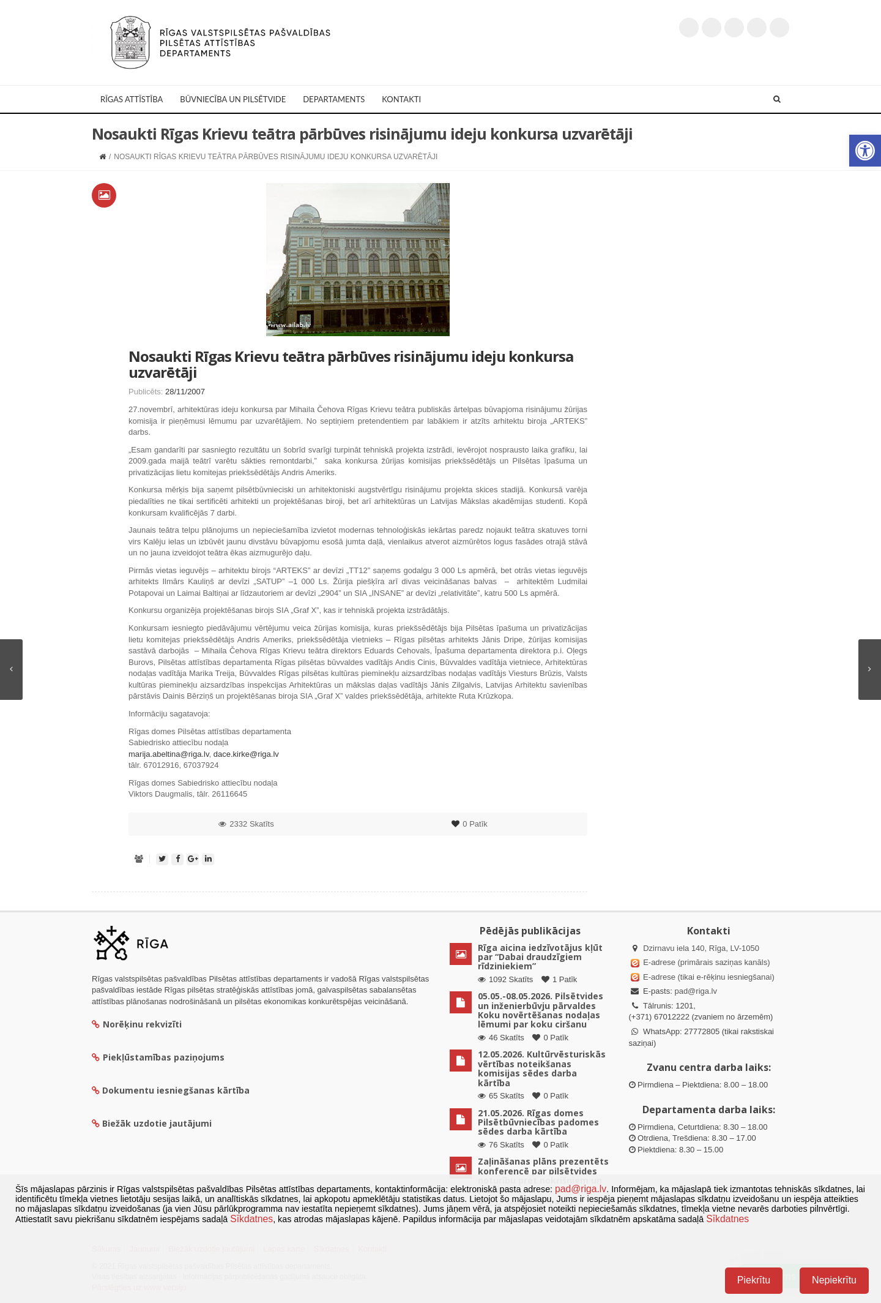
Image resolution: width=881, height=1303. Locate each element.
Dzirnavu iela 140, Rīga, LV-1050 (701, 948)
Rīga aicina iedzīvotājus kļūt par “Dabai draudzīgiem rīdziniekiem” (540, 957)
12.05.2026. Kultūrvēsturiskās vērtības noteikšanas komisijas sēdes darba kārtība (542, 1068)
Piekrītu (753, 1280)
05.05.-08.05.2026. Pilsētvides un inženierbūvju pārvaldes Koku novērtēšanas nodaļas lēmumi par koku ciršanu (540, 1010)
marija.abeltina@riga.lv (168, 754)
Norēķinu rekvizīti (137, 1024)
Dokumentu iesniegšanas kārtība (176, 1090)
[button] (865, 151)
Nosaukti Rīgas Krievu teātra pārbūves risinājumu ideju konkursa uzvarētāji (350, 364)
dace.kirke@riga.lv (246, 754)
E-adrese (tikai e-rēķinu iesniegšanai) (708, 977)
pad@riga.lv (695, 991)
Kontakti (401, 99)
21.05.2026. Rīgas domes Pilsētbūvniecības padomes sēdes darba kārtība (538, 1122)
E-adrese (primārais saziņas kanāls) (706, 962)
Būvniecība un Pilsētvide (233, 99)
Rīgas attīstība (131, 99)
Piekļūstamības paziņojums (158, 1057)
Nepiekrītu (834, 1280)
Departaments (334, 99)
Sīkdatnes (251, 1219)
